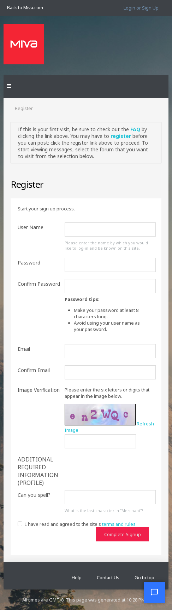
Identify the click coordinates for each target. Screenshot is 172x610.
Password (29, 262)
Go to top (144, 577)
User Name (30, 227)
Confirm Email (34, 370)
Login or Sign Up (141, 8)
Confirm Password (39, 283)
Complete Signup (122, 534)
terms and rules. (119, 524)
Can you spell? (34, 495)
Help (77, 577)
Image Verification (39, 390)
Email (24, 348)
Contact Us (108, 577)
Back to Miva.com (25, 7)
